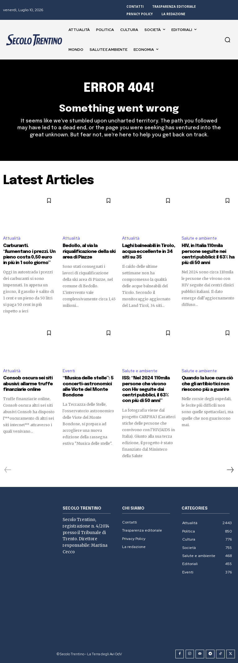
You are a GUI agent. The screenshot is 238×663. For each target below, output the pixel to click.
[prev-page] (8, 469)
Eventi (69, 370)
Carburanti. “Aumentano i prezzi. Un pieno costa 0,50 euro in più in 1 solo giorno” (29, 254)
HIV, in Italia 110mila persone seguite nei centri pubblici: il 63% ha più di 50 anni (207, 254)
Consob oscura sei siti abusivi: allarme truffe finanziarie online (27, 384)
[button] (227, 39)
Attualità (11, 238)
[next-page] (230, 469)
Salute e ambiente (199, 238)
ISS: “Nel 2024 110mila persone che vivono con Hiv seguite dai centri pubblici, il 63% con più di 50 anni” (148, 389)
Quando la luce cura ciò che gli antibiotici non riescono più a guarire (207, 384)
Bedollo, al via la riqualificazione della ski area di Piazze (89, 252)
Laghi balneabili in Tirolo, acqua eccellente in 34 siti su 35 (148, 252)
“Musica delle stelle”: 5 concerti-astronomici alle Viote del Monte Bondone (88, 386)
